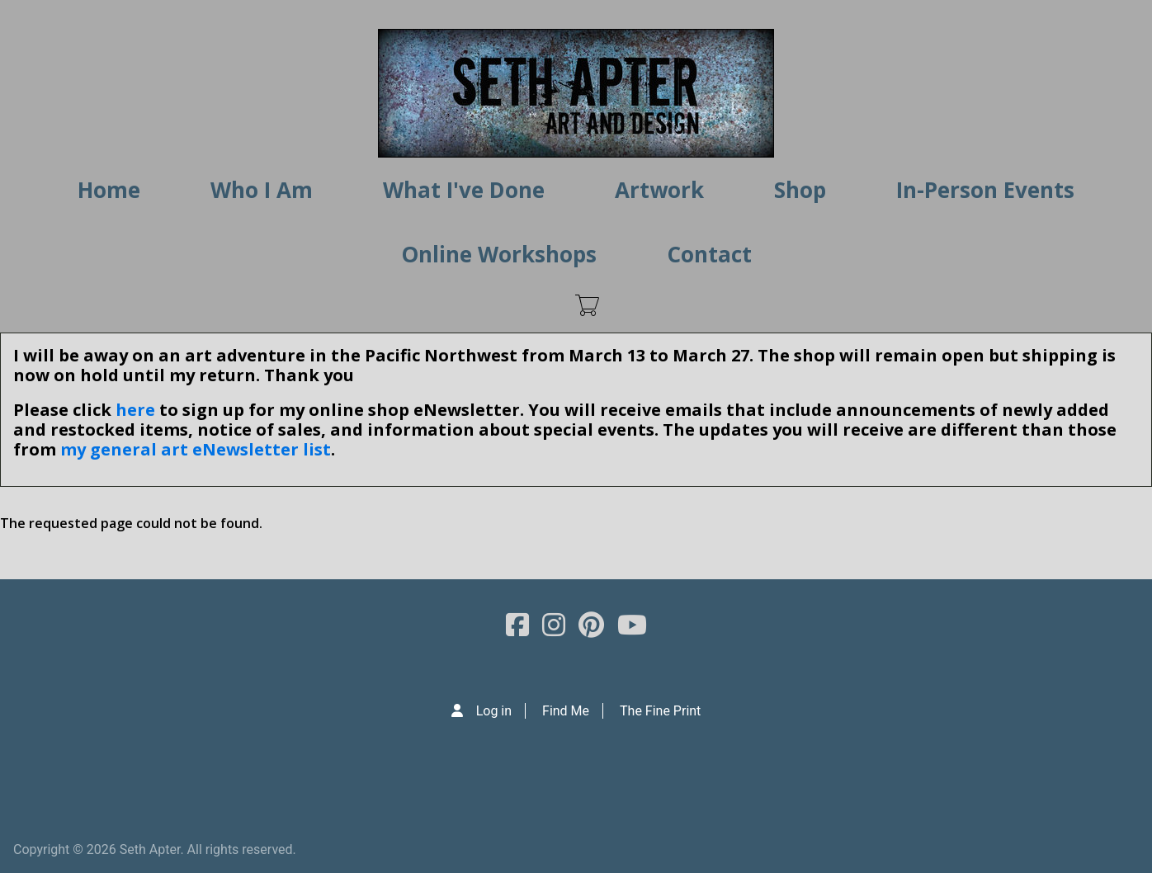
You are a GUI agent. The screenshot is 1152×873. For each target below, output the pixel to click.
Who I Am (261, 190)
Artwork (659, 190)
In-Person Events (985, 190)
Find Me (565, 711)
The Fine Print (660, 711)
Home (109, 190)
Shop (800, 190)
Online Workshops (499, 254)
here (135, 410)
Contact (709, 254)
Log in (494, 711)
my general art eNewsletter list (195, 449)
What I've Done (464, 190)
